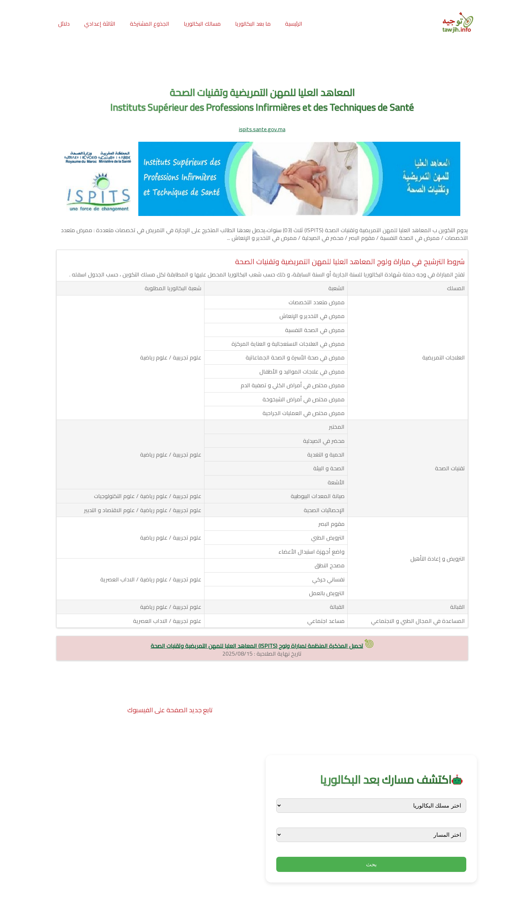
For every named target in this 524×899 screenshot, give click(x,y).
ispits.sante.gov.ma (262, 129)
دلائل (64, 23)
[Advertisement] (262, 63)
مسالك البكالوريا (202, 23)
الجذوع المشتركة (149, 23)
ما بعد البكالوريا (253, 23)
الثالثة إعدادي (99, 23)
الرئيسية (293, 23)
